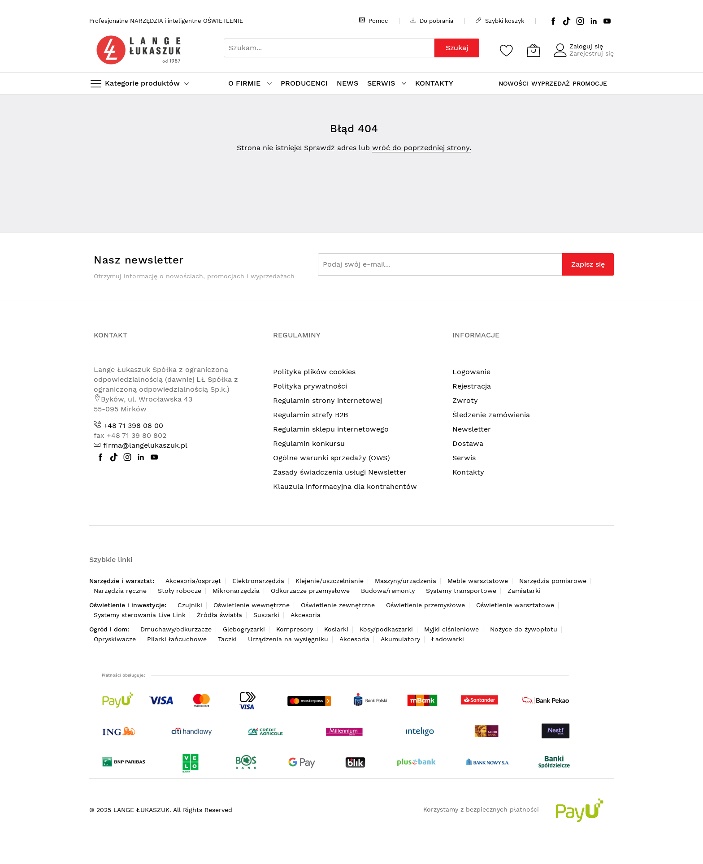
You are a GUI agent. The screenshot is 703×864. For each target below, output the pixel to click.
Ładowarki (447, 639)
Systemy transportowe (461, 590)
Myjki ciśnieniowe (451, 629)
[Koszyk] (533, 50)
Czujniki (190, 605)
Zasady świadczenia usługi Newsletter (340, 472)
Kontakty (468, 472)
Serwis (464, 458)
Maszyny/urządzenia (405, 580)
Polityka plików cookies (314, 371)
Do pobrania (431, 20)
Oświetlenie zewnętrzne (338, 605)
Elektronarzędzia (258, 580)
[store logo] (138, 50)
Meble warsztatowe (477, 580)
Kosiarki (336, 629)
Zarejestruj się (591, 53)
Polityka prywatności (310, 386)
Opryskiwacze (115, 639)
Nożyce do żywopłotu (523, 629)
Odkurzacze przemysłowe (310, 590)
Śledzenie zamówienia (491, 414)
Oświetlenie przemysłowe (425, 605)
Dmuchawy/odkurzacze (176, 629)
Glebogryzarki (244, 629)
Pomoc (373, 20)
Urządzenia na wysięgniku (288, 639)
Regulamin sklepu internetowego (331, 429)
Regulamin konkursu (309, 443)
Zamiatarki (524, 590)
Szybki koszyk (500, 20)
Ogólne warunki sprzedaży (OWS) (331, 458)
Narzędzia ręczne (120, 590)
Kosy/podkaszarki (386, 629)
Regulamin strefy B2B (310, 414)
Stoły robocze (179, 590)
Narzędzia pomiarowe (552, 580)
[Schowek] (506, 50)
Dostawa (467, 443)
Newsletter (471, 429)
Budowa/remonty (388, 590)
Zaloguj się (586, 46)
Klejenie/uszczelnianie (329, 580)
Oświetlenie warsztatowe (515, 605)
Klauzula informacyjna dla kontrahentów (345, 486)
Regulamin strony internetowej (327, 400)
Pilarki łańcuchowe (177, 639)
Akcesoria (306, 614)
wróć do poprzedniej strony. (421, 147)
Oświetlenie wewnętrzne (251, 605)
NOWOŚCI (514, 83)
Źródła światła (219, 614)
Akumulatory (400, 639)
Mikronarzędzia (236, 590)
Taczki (227, 639)
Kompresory (294, 629)
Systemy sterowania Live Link (140, 614)
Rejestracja (471, 386)
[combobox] (329, 48)
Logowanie (471, 371)
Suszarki (266, 614)
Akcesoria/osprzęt (193, 580)
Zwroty (465, 400)
